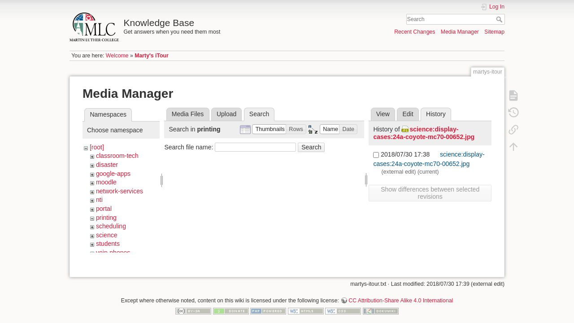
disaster (107, 164)
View (383, 114)
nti (99, 199)
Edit (407, 114)
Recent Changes (414, 32)
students (108, 243)
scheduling (111, 226)
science (106, 235)
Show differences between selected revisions (430, 193)
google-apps (113, 173)
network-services (119, 191)
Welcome (117, 55)
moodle (106, 182)
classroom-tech (117, 155)
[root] (97, 147)
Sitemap (494, 32)
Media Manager (460, 32)
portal (104, 208)
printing (106, 217)
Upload (226, 114)
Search (500, 19)
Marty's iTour (152, 55)
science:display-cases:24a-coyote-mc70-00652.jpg (423, 133)
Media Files (188, 114)
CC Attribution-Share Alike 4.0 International (400, 293)
